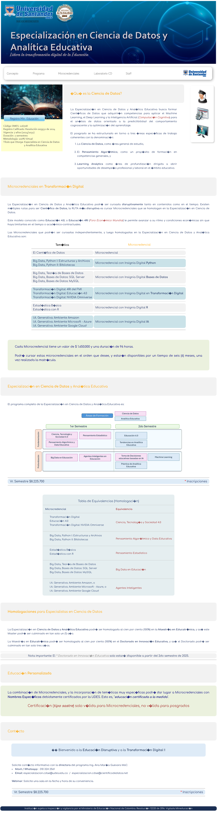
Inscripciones (197, 481)
